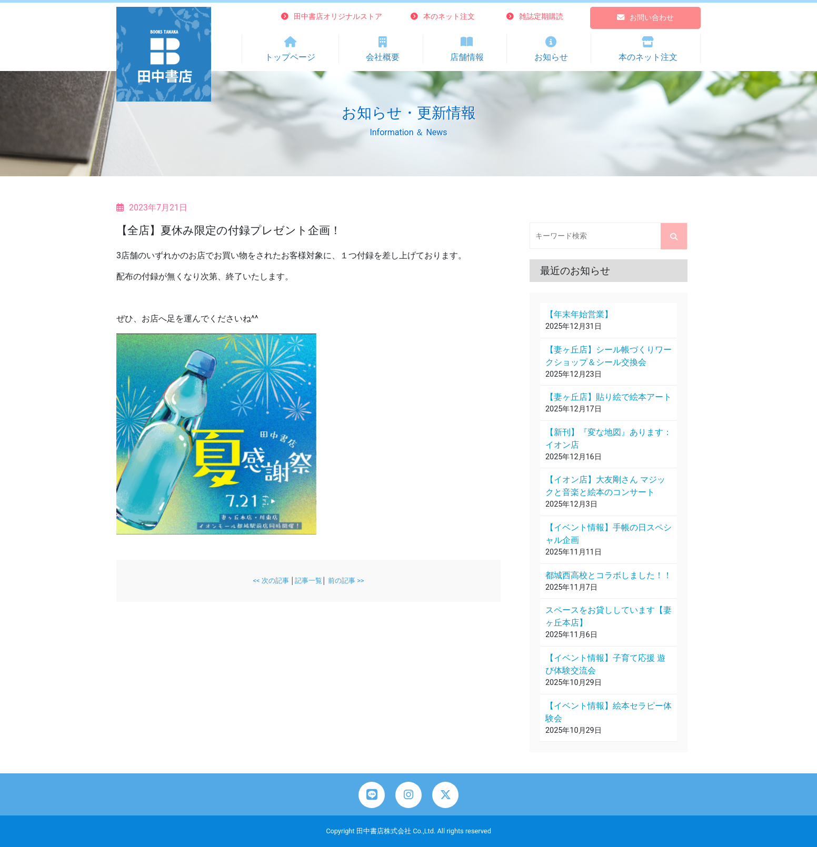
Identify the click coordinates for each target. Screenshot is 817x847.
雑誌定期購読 (534, 16)
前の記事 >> (346, 580)
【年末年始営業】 (579, 314)
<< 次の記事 (270, 580)
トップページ (290, 48)
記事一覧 (308, 580)
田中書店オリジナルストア (331, 16)
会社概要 (383, 48)
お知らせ (551, 48)
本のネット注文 (443, 16)
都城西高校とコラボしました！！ (608, 575)
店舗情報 (467, 48)
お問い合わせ (645, 17)
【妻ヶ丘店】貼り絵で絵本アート (608, 397)
